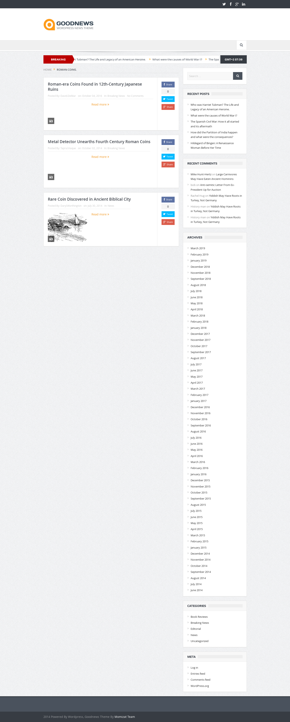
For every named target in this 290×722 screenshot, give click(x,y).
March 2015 (198, 535)
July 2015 (196, 511)
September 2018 (201, 279)
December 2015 (200, 480)
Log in (194, 667)
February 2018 (199, 321)
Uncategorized (200, 641)
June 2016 (196, 444)
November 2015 (200, 486)
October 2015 (199, 492)
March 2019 (198, 248)
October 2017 (199, 346)
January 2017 (198, 401)
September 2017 (201, 352)
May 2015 (196, 523)
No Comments (135, 95)
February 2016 (199, 468)
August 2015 (198, 505)
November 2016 (200, 413)
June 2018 (196, 297)
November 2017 (200, 340)
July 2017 (196, 364)
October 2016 (199, 419)
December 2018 (200, 267)
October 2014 (199, 566)
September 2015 (201, 498)
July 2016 (196, 438)
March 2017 (198, 388)
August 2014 (198, 578)
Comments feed (200, 679)
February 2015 (199, 541)
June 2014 (196, 590)
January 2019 (198, 260)
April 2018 (197, 309)
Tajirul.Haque (68, 148)
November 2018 (200, 273)
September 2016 (201, 425)
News (111, 205)
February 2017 (199, 395)
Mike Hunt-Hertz (201, 174)
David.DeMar (68, 95)
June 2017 (196, 370)
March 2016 (198, 462)
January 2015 (198, 547)
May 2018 (196, 303)
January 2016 (198, 474)
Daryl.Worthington (70, 205)
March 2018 (198, 315)
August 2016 (198, 431)
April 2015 (197, 529)
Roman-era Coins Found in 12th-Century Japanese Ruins (95, 86)
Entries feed (198, 673)
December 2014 (200, 553)
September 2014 (201, 572)
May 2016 (196, 450)
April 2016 (197, 456)
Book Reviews (199, 617)
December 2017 (200, 334)
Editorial (196, 629)
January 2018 (198, 328)
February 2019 (199, 254)
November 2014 (200, 559)
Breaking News (116, 95)
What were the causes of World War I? (189, 59)
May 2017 (196, 376)
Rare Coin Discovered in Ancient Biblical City (89, 199)
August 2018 (198, 285)
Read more (100, 104)
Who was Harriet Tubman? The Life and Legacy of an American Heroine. (112, 59)
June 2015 (196, 517)
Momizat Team (125, 717)
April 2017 (197, 382)
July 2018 (196, 291)
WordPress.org (200, 686)
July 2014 (196, 584)
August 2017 (198, 358)
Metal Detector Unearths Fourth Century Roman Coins (99, 141)
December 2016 (200, 407)
